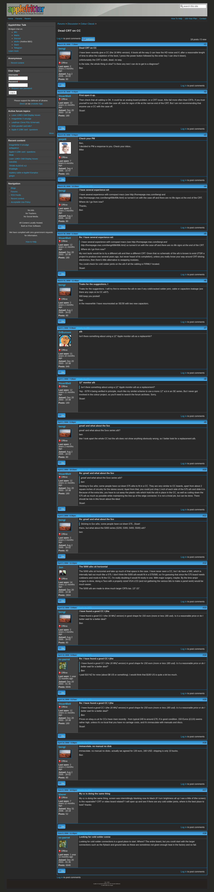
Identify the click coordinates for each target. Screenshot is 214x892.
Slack (16, 45)
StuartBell (65, 96)
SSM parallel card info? (21, 126)
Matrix (16, 35)
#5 (205, 234)
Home (10, 18)
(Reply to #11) (84, 563)
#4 (205, 186)
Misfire (17, 41)
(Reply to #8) (83, 422)
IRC (15, 32)
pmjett (62, 139)
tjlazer (62, 794)
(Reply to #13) (84, 655)
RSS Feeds (16, 195)
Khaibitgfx (13, 169)
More (51, 133)
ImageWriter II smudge (21, 119)
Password (13, 82)
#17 (204, 790)
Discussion (72, 24)
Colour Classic (88, 24)
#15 (204, 699)
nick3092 (13, 162)
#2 (205, 92)
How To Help (176, 18)
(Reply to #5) (86, 280)
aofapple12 (14, 148)
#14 (204, 655)
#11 (204, 516)
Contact (202, 18)
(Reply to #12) (84, 608)
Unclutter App (36, 104)
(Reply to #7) (82, 379)
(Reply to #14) (84, 699)
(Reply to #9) (83, 469)
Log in (60, 38)
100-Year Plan (191, 18)
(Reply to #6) (82, 328)
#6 (205, 280)
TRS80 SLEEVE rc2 (18, 166)
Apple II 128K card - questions (24, 129)
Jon (61, 567)
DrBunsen (65, 332)
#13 (204, 608)
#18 (204, 833)
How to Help (31, 242)
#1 (205, 44)
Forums (18, 18)
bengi (62, 48)
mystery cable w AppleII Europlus (23, 173)
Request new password (21, 88)
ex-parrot (64, 659)
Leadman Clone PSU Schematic (25, 122)
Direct (22, 104)
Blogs (13, 188)
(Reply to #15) (84, 743)
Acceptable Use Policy (20, 202)
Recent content (17, 63)
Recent (27, 18)
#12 (204, 563)
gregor (12, 176)
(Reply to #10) (83, 516)
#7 (205, 328)
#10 (204, 469)
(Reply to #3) (86, 186)
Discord (17, 38)
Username (13, 75)
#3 (205, 135)
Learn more (13, 51)
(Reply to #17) (85, 833)
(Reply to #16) (85, 790)
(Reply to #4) (85, 234)
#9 (205, 422)
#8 (205, 379)
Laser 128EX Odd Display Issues (25, 115)
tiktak (11, 155)
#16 (204, 743)
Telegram (18, 48)
